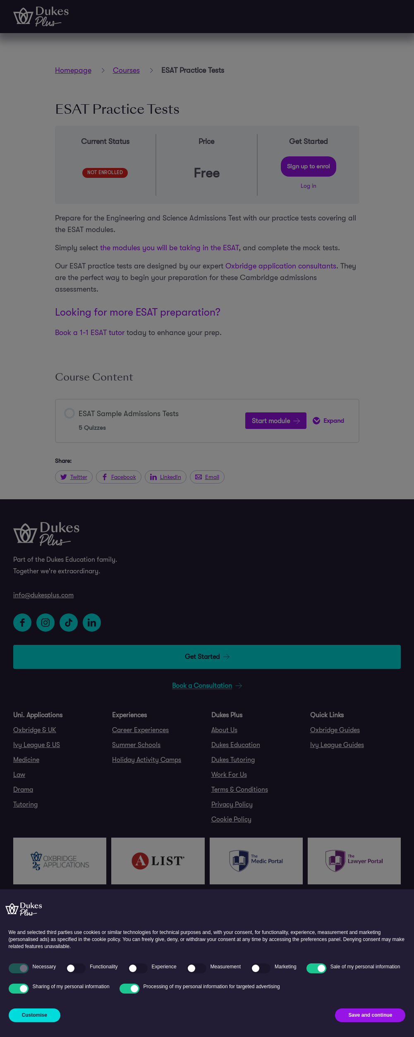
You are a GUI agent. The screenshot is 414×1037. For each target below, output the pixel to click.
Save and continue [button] (370, 1015)
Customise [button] (34, 1015)
